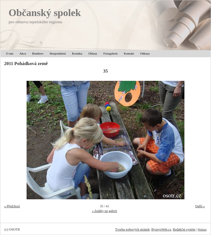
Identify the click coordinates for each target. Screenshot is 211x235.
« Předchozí (12, 206)
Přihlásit (202, 229)
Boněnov (37, 53)
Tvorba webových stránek (132, 229)
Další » (200, 206)
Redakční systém (184, 229)
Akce (22, 53)
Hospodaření (58, 53)
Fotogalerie (110, 53)
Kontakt (129, 53)
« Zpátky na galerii (104, 211)
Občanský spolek (45, 12)
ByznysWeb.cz (161, 229)
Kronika (77, 53)
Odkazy (145, 53)
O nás (9, 53)
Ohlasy (92, 53)
